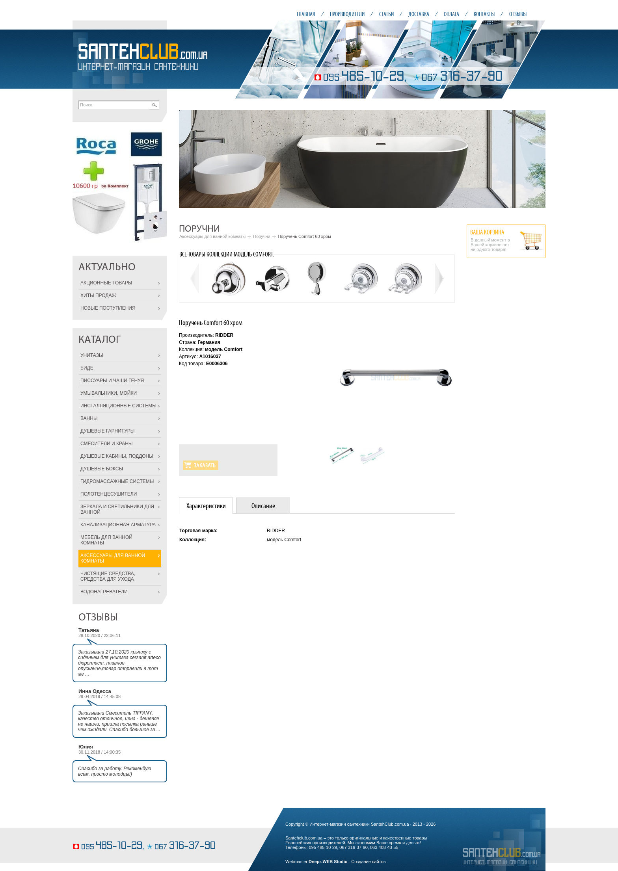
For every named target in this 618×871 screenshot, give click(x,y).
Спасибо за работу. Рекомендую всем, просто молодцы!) (114, 771)
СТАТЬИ (386, 14)
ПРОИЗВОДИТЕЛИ (347, 14)
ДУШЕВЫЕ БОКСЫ (101, 469)
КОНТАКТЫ (484, 14)
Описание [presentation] (263, 505)
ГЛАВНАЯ (306, 14)
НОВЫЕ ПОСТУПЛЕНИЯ (108, 308)
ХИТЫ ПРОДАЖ (98, 295)
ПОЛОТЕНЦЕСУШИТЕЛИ (108, 494)
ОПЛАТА (451, 14)
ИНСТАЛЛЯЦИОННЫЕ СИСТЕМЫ (118, 406)
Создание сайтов (368, 861)
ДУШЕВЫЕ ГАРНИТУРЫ (107, 431)
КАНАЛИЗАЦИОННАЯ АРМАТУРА (118, 524)
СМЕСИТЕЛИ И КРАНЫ (106, 443)
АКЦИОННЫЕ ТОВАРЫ (106, 283)
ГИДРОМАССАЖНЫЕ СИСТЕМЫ (117, 481)
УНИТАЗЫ (91, 355)
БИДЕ (86, 368)
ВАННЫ (89, 418)
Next (535, 159)
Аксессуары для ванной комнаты (212, 236)
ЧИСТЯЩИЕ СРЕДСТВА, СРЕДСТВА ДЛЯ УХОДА (107, 576)
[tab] (206, 506)
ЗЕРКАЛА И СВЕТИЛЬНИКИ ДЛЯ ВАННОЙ (117, 509)
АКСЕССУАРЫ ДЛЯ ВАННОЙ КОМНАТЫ (112, 558)
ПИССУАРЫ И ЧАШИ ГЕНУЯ (112, 380)
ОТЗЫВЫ (518, 14)
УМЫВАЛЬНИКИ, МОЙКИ (108, 393)
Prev (189, 159)
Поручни (261, 236)
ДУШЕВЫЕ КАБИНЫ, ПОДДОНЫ (116, 456)
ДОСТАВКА (418, 14)
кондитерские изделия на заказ (103, 834)
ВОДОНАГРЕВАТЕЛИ (104, 591)
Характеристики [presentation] (206, 505)
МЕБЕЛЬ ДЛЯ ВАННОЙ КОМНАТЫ (106, 540)
